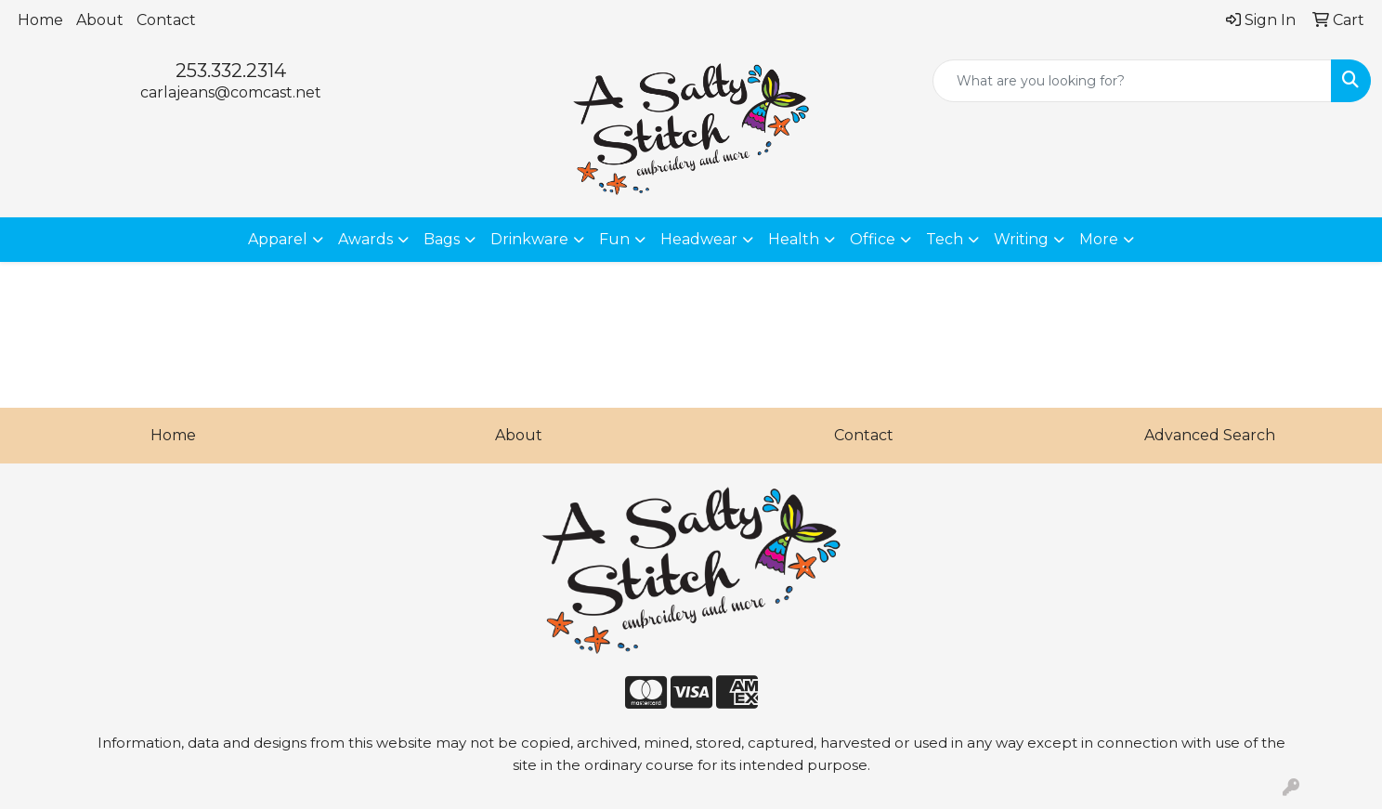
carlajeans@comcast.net (230, 92)
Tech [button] (944, 239)
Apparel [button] (277, 239)
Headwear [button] (698, 239)
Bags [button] (442, 239)
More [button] (1098, 239)
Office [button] (872, 239)
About (100, 20)
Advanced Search (1209, 435)
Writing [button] (1021, 239)
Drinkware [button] (529, 239)
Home (40, 20)
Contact (166, 20)
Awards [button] (365, 239)
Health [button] (793, 239)
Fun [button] (614, 239)
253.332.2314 (231, 70)
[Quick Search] (1132, 80)
